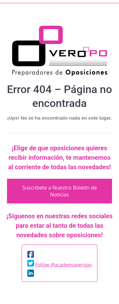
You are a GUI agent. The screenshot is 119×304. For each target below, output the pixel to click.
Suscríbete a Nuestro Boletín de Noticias (59, 191)
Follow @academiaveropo (63, 264)
